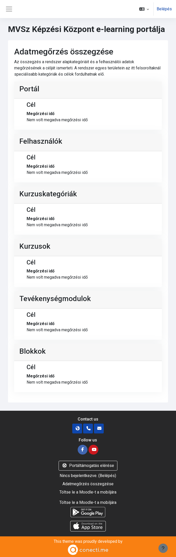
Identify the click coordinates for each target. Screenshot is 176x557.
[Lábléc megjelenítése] (163, 548)
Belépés (164, 8)
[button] (144, 9)
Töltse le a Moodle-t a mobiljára (87, 492)
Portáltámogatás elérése (88, 465)
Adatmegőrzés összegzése (88, 483)
